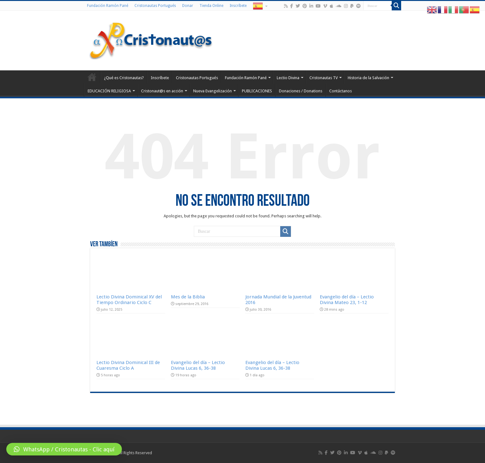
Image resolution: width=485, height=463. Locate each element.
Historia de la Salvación (368, 77)
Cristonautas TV (323, 77)
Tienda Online (211, 5)
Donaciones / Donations (300, 91)
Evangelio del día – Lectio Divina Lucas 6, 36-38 (198, 365)
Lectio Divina (288, 77)
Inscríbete (238, 5)
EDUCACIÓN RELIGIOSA (109, 91)
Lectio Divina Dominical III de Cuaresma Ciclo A (128, 365)
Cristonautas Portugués (155, 5)
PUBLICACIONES (257, 91)
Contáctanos (340, 91)
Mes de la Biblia (188, 297)
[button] (64, 449)
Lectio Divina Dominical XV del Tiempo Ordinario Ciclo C (129, 299)
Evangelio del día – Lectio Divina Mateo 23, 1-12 (347, 299)
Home (92, 77)
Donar (187, 5)
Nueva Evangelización (212, 91)
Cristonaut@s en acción (162, 91)
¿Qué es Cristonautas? (124, 77)
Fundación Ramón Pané (107, 5)
